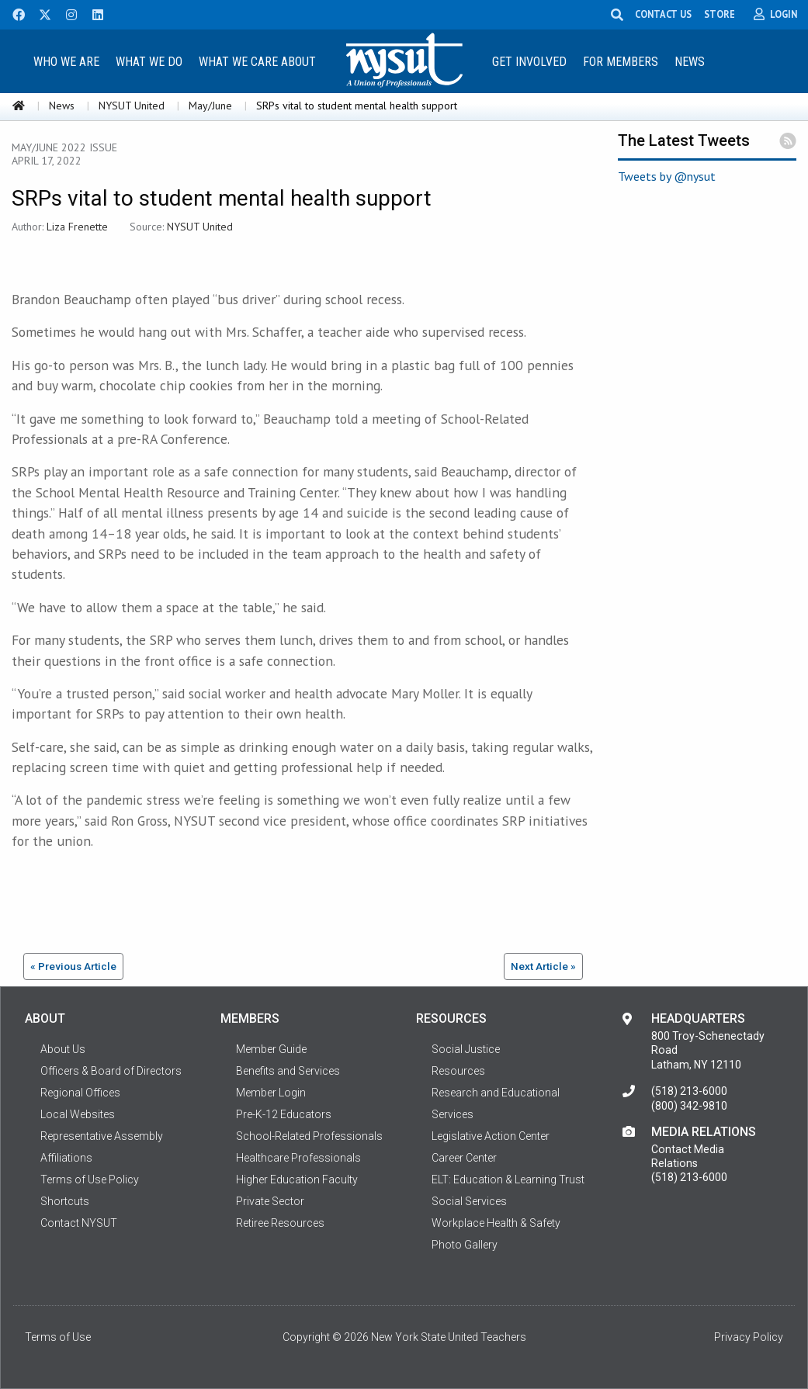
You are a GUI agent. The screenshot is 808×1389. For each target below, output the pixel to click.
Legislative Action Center (491, 1136)
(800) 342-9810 (689, 1106)
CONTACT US (666, 14)
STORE (722, 14)
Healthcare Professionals (298, 1158)
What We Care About (257, 61)
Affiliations (66, 1158)
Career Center (464, 1158)
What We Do (149, 61)
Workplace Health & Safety (496, 1223)
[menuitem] (67, 61)
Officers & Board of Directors (111, 1071)
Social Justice (466, 1049)
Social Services (469, 1201)
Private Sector (270, 1201)
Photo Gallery (465, 1244)
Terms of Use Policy (89, 1179)
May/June (210, 106)
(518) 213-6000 (689, 1091)
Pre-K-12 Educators (283, 1114)
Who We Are (66, 61)
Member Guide (271, 1049)
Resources (458, 1071)
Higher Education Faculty (297, 1179)
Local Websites (77, 1114)
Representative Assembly (101, 1136)
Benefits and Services (288, 1071)
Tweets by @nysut (667, 176)
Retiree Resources (280, 1223)
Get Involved (529, 61)
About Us (62, 1049)
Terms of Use (58, 1337)
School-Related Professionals (309, 1136)
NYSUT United (132, 106)
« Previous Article (73, 966)
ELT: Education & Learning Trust (508, 1179)
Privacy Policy (748, 1337)
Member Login (271, 1092)
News (689, 61)
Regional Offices (80, 1092)
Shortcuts (64, 1201)
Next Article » (543, 966)
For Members (620, 61)
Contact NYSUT (78, 1223)
